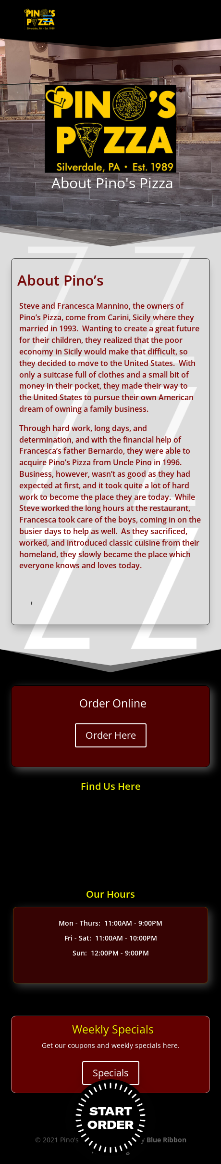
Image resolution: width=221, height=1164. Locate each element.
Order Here (111, 735)
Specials (111, 1072)
